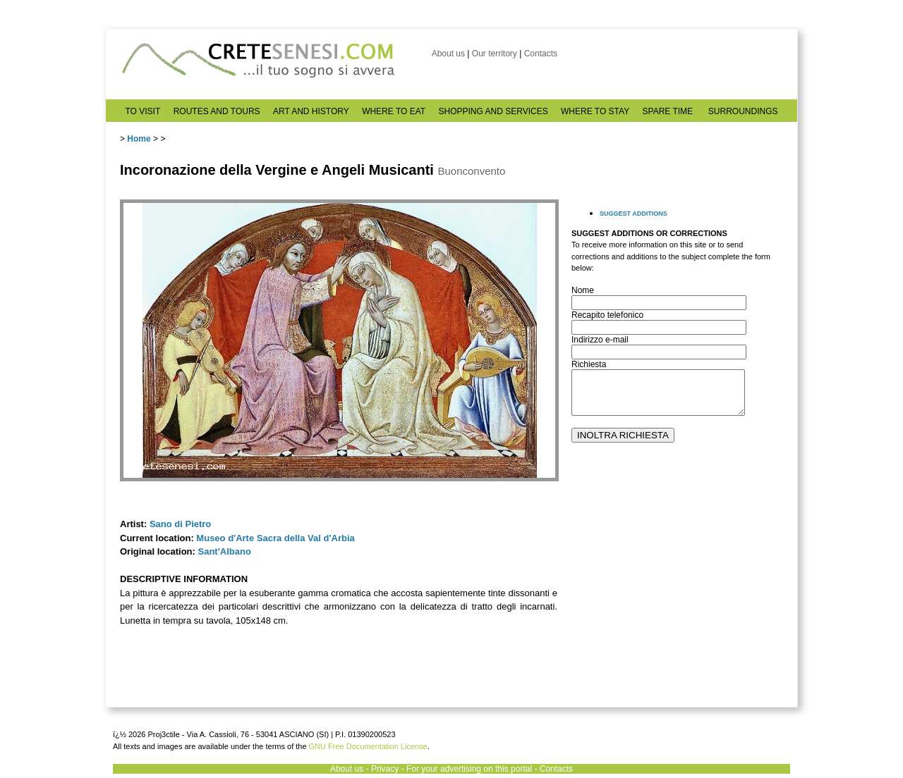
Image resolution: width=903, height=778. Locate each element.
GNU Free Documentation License (368, 746)
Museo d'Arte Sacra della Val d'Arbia (275, 538)
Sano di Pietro (180, 524)
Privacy (385, 769)
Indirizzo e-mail (600, 340)
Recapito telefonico (607, 315)
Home (138, 139)
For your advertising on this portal (469, 769)
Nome (582, 290)
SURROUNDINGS (743, 111)
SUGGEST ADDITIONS (633, 213)
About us (448, 53)
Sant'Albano (224, 551)
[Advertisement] (677, 586)
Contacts (540, 53)
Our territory (494, 53)
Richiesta (588, 364)
